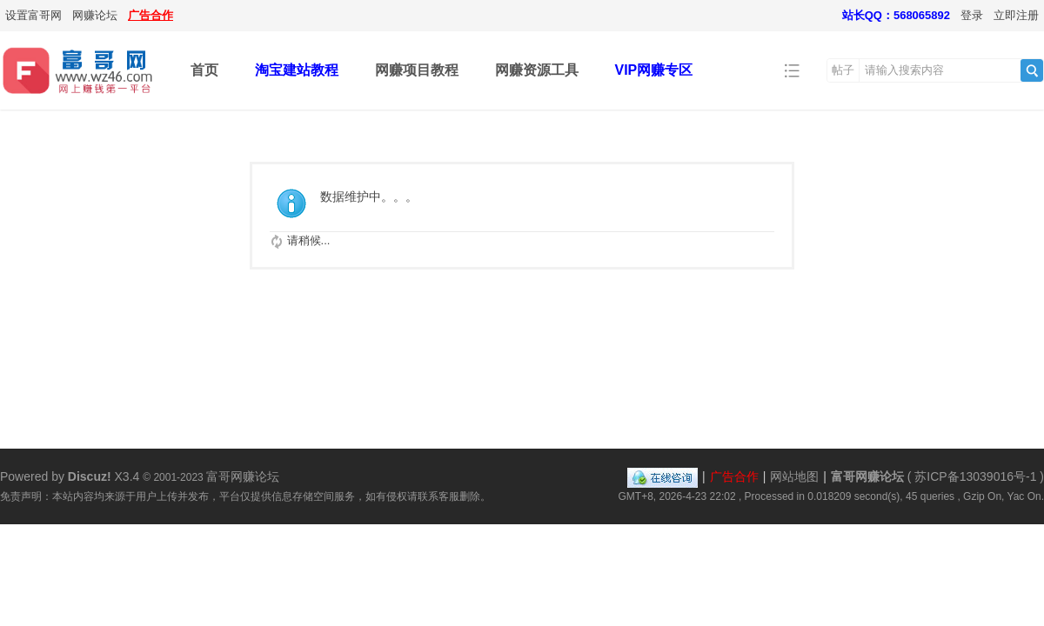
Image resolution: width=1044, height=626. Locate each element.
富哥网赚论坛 (867, 476)
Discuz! (89, 476)
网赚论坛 (94, 15)
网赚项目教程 (416, 70)
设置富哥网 (33, 15)
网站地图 (794, 476)
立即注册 (1016, 15)
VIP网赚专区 (654, 70)
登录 (971, 15)
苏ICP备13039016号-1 (975, 476)
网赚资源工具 (537, 70)
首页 (204, 70)
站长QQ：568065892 (896, 15)
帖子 (843, 70)
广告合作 (150, 15)
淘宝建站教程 (296, 70)
